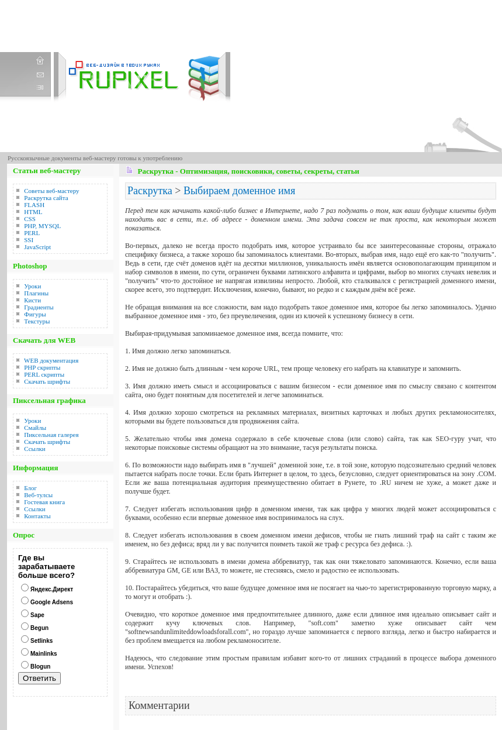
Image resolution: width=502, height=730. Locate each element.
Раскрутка (149, 191)
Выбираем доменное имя (239, 191)
